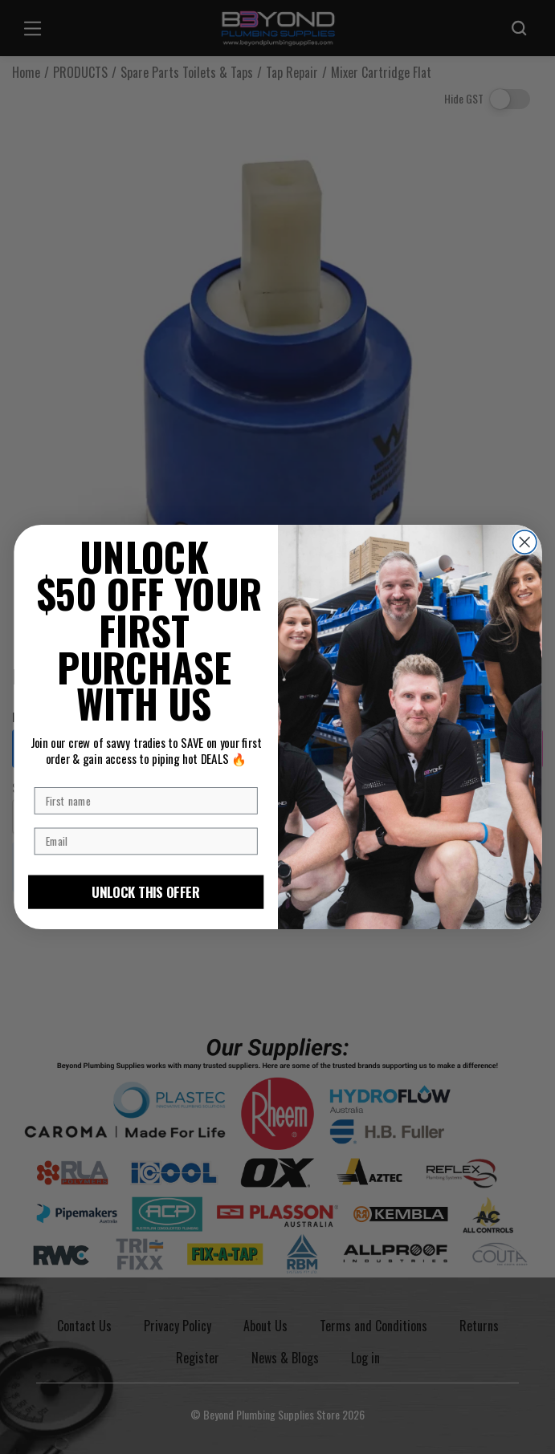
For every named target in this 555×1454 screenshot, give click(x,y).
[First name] (145, 800)
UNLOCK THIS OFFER (146, 892)
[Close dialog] (524, 542)
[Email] (145, 841)
